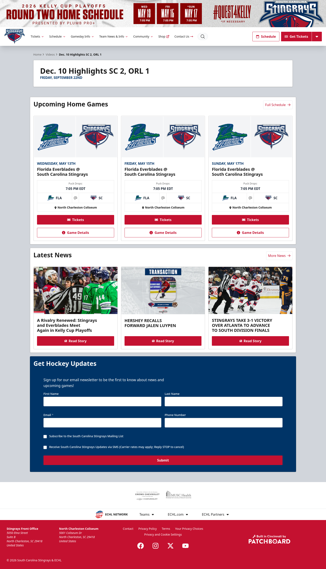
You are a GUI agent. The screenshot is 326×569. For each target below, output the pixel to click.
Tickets (37, 36)
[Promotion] (163, 13)
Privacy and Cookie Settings (163, 534)
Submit (163, 460)
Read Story (75, 341)
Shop (163, 36)
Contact (128, 529)
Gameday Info (82, 36)
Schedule (57, 36)
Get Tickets (296, 36)
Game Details (75, 232)
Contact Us (183, 36)
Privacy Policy (147, 529)
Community (143, 36)
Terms (166, 529)
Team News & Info (113, 36)
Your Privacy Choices (189, 529)
